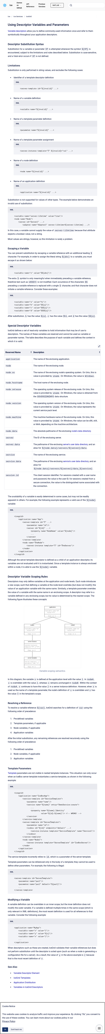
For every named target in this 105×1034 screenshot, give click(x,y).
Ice (11, 5)
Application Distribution (25, 982)
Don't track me (16, 1029)
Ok (5, 1029)
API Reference (30, 5)
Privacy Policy (8, 1021)
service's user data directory (75, 461)
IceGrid (29, 16)
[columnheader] (18, 352)
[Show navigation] (99, 1028)
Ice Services (18, 16)
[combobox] (86, 5)
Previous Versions (42, 5)
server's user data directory (75, 444)
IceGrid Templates (22, 978)
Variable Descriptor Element (26, 973)
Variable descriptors (17, 31)
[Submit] (71, 5)
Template (12, 773)
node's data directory (81, 431)
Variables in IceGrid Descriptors (28, 987)
